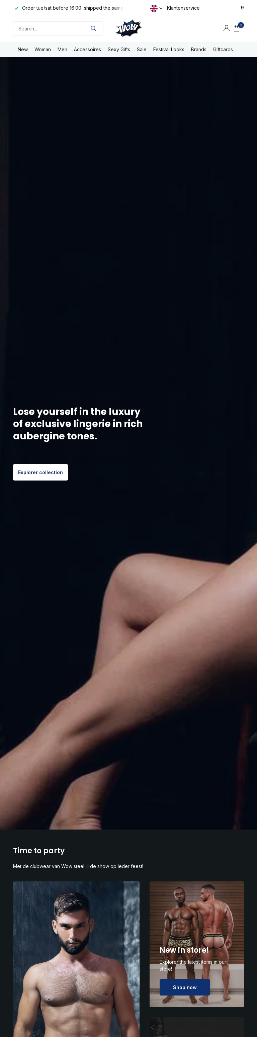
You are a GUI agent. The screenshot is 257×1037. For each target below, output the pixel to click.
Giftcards (223, 49)
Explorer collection (40, 472)
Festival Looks (168, 49)
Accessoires (87, 49)
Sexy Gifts (119, 49)
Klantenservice (183, 8)
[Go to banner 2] (197, 944)
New (23, 49)
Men (62, 49)
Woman (42, 49)
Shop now (185, 987)
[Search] (58, 28)
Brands (198, 49)
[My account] (226, 28)
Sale (142, 49)
